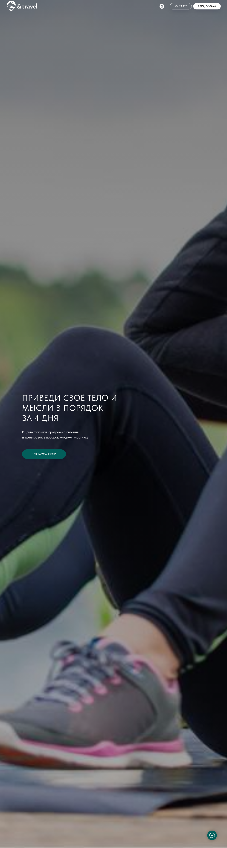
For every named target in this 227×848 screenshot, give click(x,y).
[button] (181, 6)
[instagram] (162, 6)
